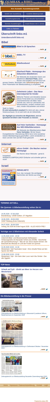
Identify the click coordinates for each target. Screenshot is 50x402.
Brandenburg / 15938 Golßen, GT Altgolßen (16, 216)
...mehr (42, 289)
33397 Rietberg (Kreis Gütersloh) (13, 221)
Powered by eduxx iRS (41, 401)
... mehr (41, 49)
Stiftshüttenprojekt (32, 82)
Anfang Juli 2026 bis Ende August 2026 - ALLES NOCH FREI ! (23, 226)
